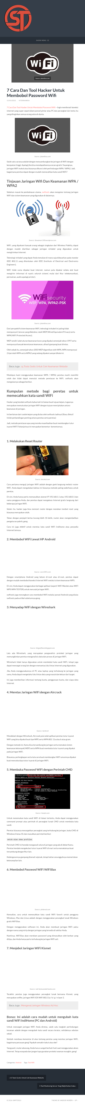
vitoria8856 (24, 100)
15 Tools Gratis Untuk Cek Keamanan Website (44, 366)
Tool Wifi (31, 1063)
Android (18, 1063)
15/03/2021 (11, 100)
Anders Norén (66, 1100)
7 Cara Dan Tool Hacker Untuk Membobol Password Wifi (31, 107)
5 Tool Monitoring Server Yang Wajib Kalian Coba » (57, 1086)
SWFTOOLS (17, 1100)
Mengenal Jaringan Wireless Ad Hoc (39, 1005)
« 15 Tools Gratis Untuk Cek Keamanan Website (26, 1078)
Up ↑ (76, 1100)
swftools (45, 192)
